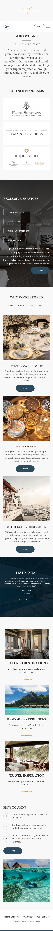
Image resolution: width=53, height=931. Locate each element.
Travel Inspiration (26, 775)
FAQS (38, 917)
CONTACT (46, 917)
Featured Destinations (26, 663)
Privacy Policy (28, 917)
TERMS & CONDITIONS (12, 917)
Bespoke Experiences (26, 719)
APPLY (40, 26)
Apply (40, 270)
